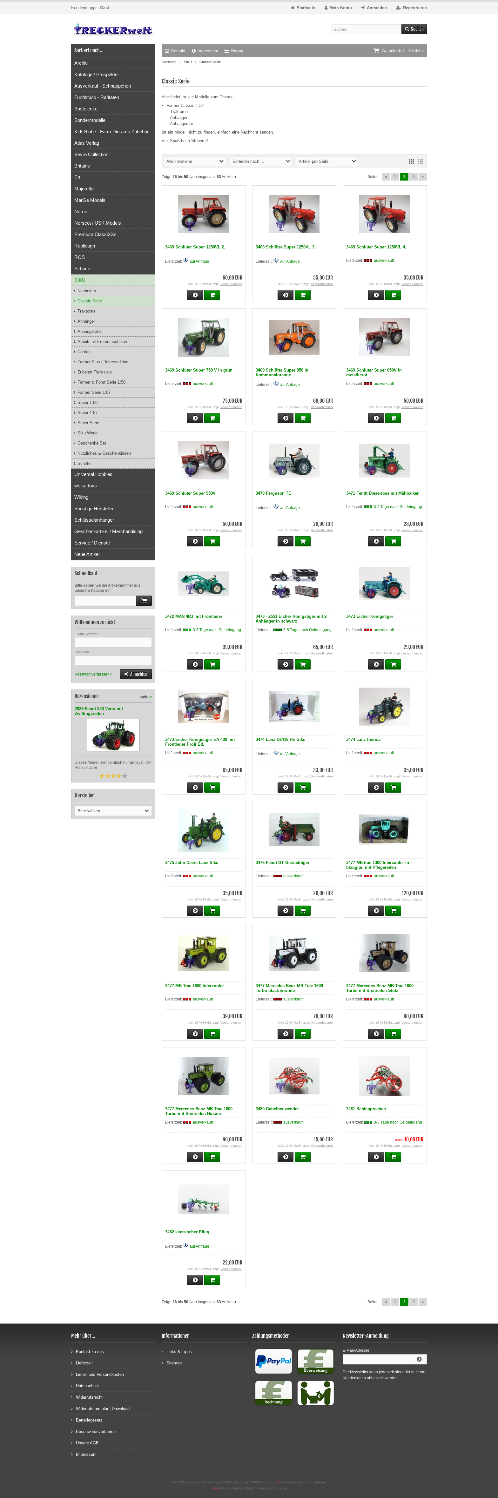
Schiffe (84, 463)
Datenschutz (85, 1385)
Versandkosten (231, 284)
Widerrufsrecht (87, 1397)
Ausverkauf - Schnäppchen (102, 86)
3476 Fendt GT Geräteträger (282, 862)
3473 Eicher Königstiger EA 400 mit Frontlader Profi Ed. (200, 742)
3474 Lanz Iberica (363, 739)
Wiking (81, 497)
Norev (80, 211)
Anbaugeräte (89, 331)
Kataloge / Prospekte (96, 74)
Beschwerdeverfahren (93, 1431)
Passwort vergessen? (93, 674)
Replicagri (84, 245)
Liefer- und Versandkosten (97, 1374)
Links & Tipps (177, 1351)
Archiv (81, 63)
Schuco (82, 268)
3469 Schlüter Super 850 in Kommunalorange (282, 372)
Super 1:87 (87, 412)
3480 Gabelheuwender (277, 1108)
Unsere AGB (85, 1442)
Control (84, 351)
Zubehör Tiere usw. (94, 372)
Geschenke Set (91, 443)
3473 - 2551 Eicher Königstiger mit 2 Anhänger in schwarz (291, 619)
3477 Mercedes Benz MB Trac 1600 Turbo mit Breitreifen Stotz (380, 988)
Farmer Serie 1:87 (94, 392)
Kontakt (175, 51)
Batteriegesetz (87, 1419)
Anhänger (86, 321)
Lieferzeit (82, 1362)
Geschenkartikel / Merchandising (108, 531)
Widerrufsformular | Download (100, 1408)
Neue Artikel (86, 554)
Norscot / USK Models (97, 223)
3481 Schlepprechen (366, 1108)
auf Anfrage (199, 261)
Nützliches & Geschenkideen (104, 453)
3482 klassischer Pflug (187, 1232)
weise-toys (85, 485)
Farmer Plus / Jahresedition (102, 362)
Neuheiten (86, 290)
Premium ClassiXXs (95, 234)
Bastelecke (86, 108)
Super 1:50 (87, 402)
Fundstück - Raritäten (96, 97)
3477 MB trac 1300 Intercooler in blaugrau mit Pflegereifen (377, 865)
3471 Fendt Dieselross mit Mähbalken (383, 493)
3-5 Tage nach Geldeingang (398, 507)
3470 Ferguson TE (273, 493)
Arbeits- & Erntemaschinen (102, 341)
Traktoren (86, 311)
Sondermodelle (89, 120)
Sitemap (172, 1362)
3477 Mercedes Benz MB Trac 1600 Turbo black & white (289, 988)
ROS (79, 257)
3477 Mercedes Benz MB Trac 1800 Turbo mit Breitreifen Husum (198, 1111)
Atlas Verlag (86, 143)
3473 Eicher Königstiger (369, 616)
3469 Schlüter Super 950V (190, 493)
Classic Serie (89, 301)
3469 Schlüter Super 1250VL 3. (286, 247)
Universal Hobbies (93, 474)
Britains (82, 165)
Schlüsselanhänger (94, 520)
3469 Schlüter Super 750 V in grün (198, 370)
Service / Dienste (92, 542)
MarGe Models (89, 200)
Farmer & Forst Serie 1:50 (101, 382)
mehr (146, 697)
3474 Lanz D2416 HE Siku (281, 739)
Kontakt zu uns (87, 1351)
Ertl (77, 177)
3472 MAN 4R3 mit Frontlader (193, 616)
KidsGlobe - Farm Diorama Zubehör (111, 131)
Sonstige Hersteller (94, 508)
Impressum (205, 51)
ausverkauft (384, 260)
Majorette (84, 188)
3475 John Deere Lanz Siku (192, 862)
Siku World (87, 433)
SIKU (79, 280)
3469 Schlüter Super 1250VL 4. (376, 247)
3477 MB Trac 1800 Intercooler (194, 985)
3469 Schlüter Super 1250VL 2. (195, 247)
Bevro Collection (91, 154)
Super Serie (88, 422)
